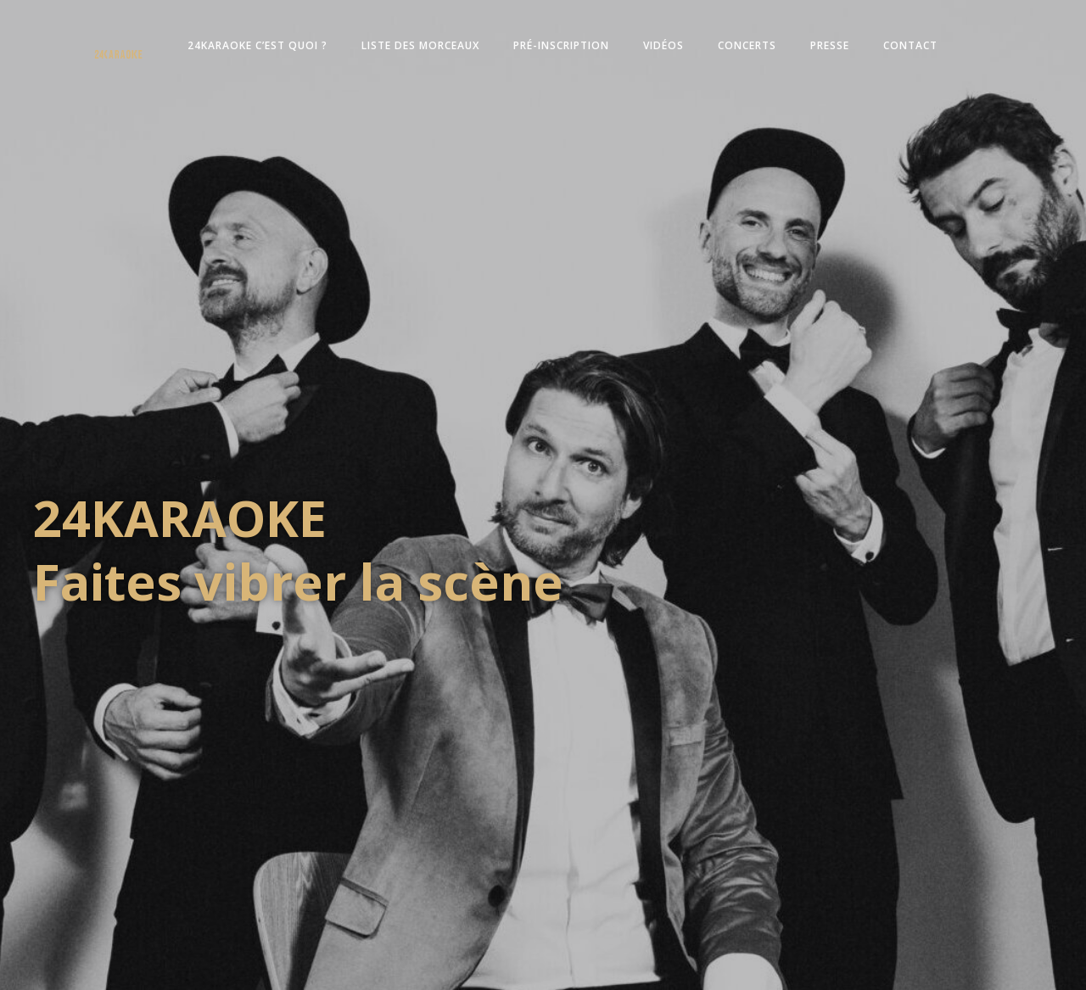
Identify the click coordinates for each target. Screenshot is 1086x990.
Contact (910, 45)
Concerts (747, 45)
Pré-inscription (561, 45)
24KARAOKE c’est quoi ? (257, 45)
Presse (829, 45)
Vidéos (663, 45)
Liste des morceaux (420, 45)
